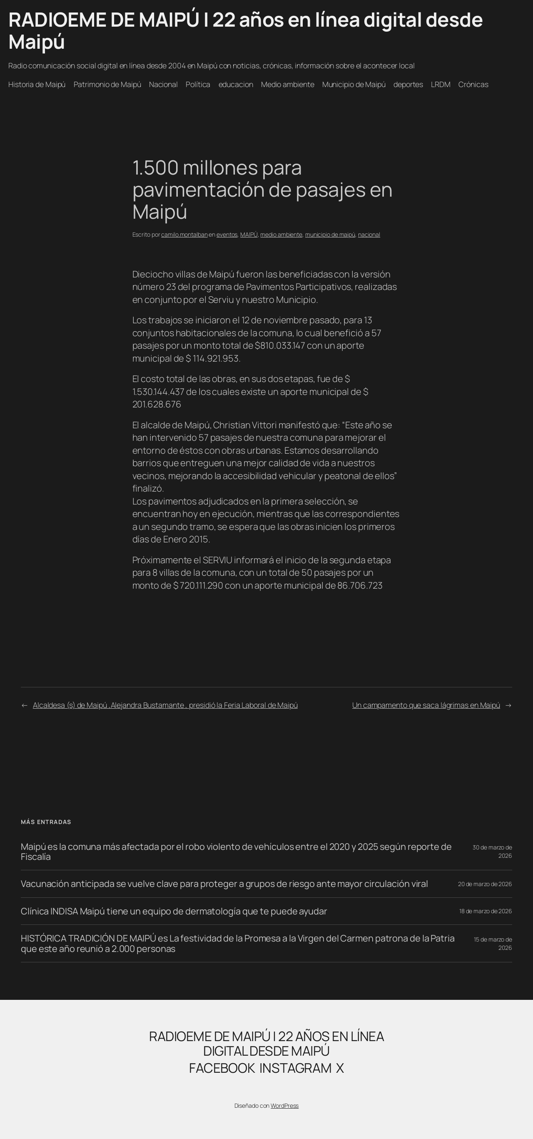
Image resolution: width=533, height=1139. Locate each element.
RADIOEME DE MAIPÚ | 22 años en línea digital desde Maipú (245, 30)
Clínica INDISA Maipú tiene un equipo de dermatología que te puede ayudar (174, 911)
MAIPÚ (249, 234)
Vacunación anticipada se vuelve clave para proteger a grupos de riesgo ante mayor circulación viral (224, 884)
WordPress (285, 1105)
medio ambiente (281, 234)
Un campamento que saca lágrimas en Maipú (426, 705)
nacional (369, 234)
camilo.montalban (184, 234)
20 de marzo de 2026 (485, 884)
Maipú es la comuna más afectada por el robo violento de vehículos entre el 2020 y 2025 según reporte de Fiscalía (236, 852)
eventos (227, 234)
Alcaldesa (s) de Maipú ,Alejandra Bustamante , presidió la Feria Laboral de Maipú (165, 705)
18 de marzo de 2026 (485, 911)
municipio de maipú (330, 234)
